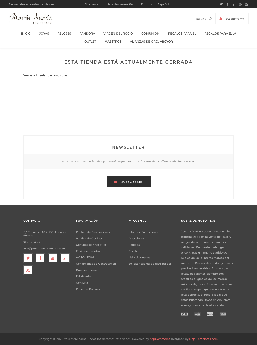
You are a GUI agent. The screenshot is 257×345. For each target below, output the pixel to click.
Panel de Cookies (88, 289)
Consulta (82, 282)
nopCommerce (160, 339)
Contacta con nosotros (91, 244)
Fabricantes (84, 276)
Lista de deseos (139, 257)
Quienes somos (86, 270)
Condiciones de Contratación (96, 263)
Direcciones (136, 238)
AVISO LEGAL (85, 257)
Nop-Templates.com (203, 339)
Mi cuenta (91, 4)
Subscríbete (131, 182)
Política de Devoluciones (93, 232)
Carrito (133, 251)
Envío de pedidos (88, 251)
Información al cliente (143, 232)
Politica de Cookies (89, 238)
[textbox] (196, 19)
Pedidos (134, 244)
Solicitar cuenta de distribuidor (149, 263)
